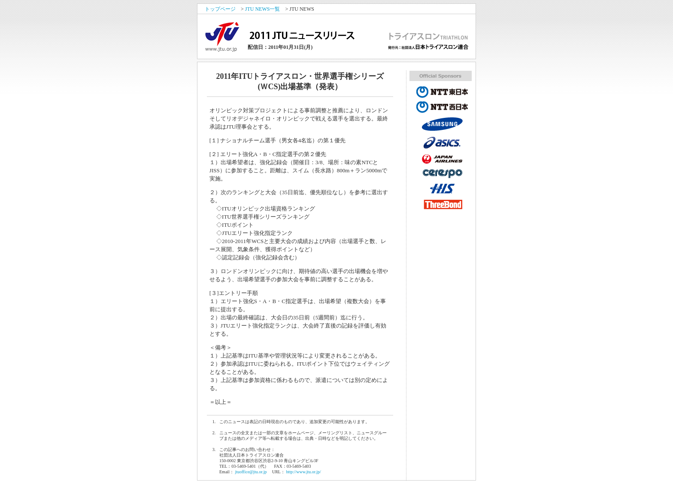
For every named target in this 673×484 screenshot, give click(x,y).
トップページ (220, 9)
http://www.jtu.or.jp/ (303, 471)
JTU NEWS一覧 (262, 9)
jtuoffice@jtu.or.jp (251, 471)
